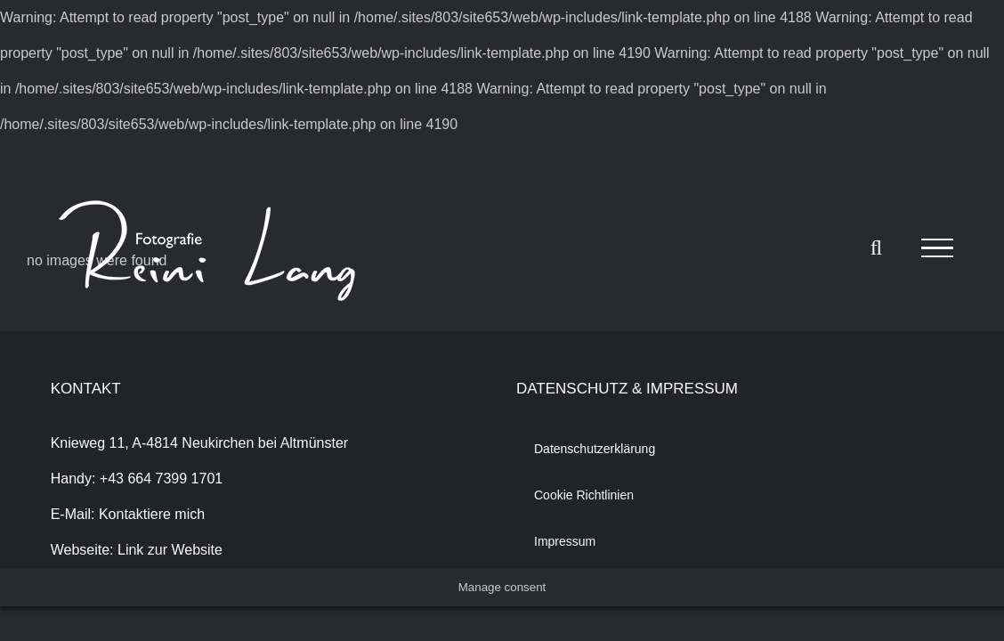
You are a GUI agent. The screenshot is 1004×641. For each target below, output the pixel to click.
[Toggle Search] (876, 247)
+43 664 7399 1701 (161, 478)
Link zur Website (170, 549)
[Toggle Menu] (937, 248)
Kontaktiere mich (152, 514)
